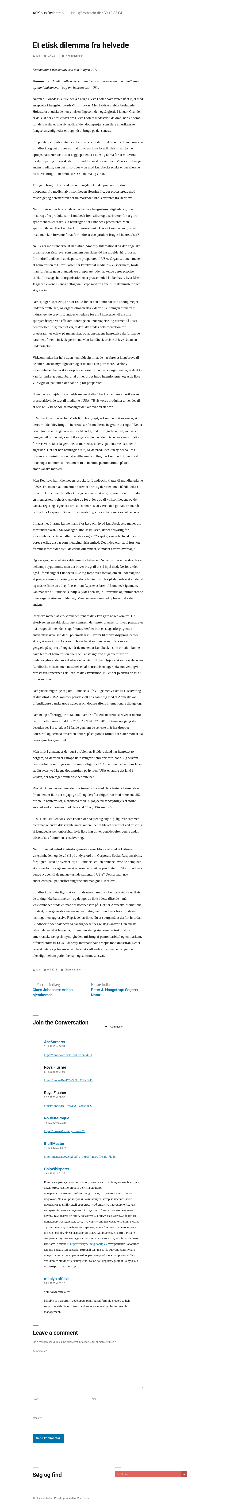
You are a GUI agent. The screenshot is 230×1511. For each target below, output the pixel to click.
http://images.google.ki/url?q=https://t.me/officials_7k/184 (80, 1157)
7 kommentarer (74, 55)
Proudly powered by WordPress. (71, 1498)
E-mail (93, 1399)
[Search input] (149, 1474)
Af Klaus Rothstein (48, 13)
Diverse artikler (73, 969)
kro (38, 55)
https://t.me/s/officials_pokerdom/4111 (68, 1055)
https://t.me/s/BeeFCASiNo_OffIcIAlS (68, 1080)
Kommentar (40, 1351)
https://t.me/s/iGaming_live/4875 (64, 1131)
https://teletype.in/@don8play (88, 1244)
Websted (37, 1418)
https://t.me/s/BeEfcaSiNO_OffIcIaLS (68, 1106)
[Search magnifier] (184, 1474)
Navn (35, 1399)
